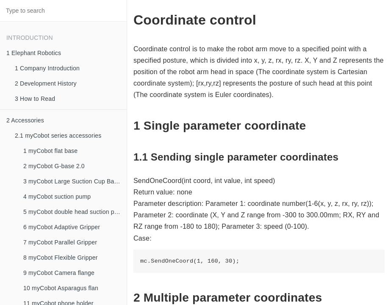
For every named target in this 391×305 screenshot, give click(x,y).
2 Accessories (25, 120)
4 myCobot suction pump (57, 196)
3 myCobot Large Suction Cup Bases (73, 181)
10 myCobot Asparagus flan (60, 288)
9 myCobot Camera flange (58, 272)
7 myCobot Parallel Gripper (60, 242)
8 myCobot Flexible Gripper (60, 257)
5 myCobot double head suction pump (74, 211)
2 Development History (46, 83)
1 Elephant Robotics (33, 53)
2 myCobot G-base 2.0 (54, 166)
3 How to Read (35, 98)
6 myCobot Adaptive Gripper (61, 227)
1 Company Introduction (47, 68)
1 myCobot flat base (50, 150)
